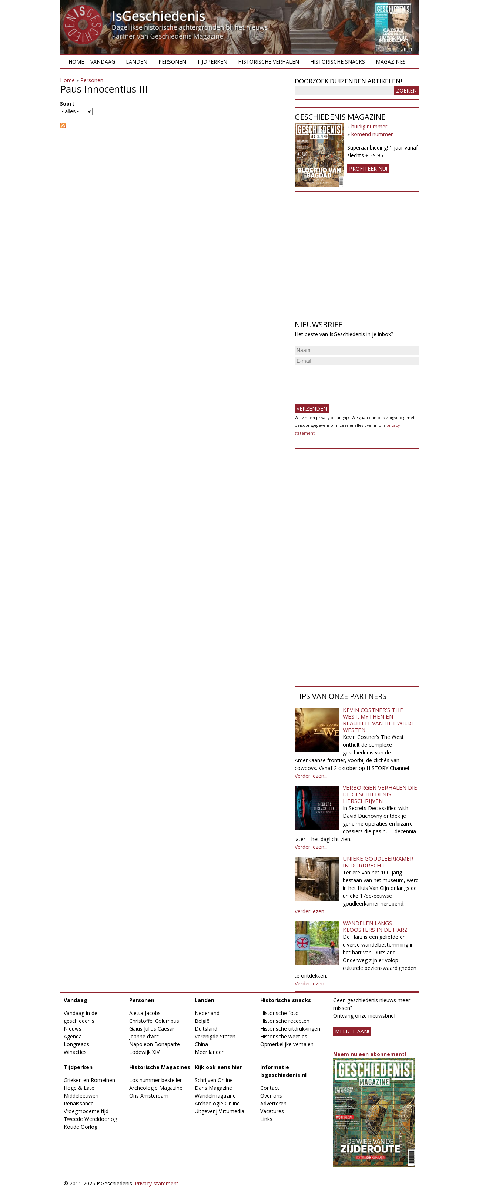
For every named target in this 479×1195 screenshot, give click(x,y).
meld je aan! (352, 1031)
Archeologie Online (217, 1103)
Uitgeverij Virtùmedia (219, 1111)
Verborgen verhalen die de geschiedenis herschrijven (380, 794)
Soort (67, 103)
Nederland (207, 1013)
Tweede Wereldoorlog (90, 1118)
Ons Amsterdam (148, 1095)
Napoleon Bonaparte (154, 1044)
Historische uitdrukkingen (290, 1028)
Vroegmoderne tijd (86, 1111)
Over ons (271, 1095)
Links (266, 1118)
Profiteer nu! (368, 168)
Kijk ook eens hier (218, 1067)
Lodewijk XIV (144, 1051)
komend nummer (372, 134)
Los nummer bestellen (156, 1080)
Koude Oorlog (80, 1126)
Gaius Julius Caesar (151, 1028)
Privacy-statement (156, 1183)
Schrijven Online (214, 1080)
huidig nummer (369, 126)
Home (76, 61)
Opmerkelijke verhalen (287, 1044)
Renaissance (79, 1103)
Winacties (75, 1051)
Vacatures (272, 1111)
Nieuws (72, 1028)
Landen (136, 61)
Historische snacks (337, 61)
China (201, 1044)
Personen (172, 61)
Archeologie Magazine (155, 1087)
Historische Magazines (159, 1067)
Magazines (391, 61)
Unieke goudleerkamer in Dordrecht (378, 862)
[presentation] (351, 381)
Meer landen (210, 1051)
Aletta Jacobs (145, 1013)
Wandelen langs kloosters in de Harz (375, 926)
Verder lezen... (311, 775)
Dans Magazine (213, 1087)
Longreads (76, 1044)
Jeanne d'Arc (144, 1036)
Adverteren (273, 1103)
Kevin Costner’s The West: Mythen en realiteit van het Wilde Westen (379, 719)
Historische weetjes (283, 1036)
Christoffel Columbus (154, 1020)
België (202, 1020)
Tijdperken (212, 61)
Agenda (73, 1036)
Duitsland (206, 1028)
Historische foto (279, 1013)
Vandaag (102, 61)
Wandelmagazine (215, 1095)
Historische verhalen (268, 61)
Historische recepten (284, 1020)
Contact (269, 1087)
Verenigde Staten (215, 1036)
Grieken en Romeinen (89, 1080)
